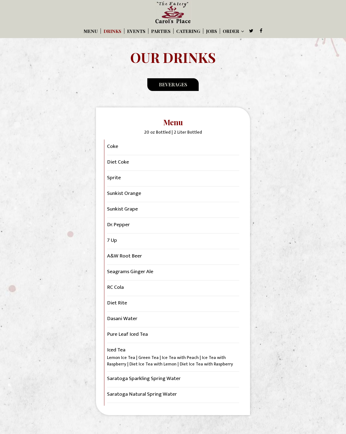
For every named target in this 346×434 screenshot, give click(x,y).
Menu (91, 31)
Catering (188, 31)
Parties (161, 31)
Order (233, 31)
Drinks (112, 31)
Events (136, 31)
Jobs (211, 31)
